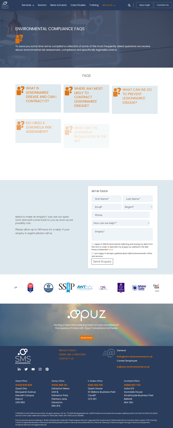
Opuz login (144, 5)
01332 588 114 (59, 385)
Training (94, 5)
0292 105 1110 (95, 385)
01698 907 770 (132, 385)
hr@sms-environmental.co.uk (133, 366)
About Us (108, 5)
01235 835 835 (23, 385)
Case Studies (78, 5)
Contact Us (163, 5)
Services (28, 5)
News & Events (58, 5)
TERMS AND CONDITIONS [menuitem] (72, 354)
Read (111, 249)
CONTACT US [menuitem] (66, 358)
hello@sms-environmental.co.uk (135, 356)
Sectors (42, 5)
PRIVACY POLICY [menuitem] (67, 350)
